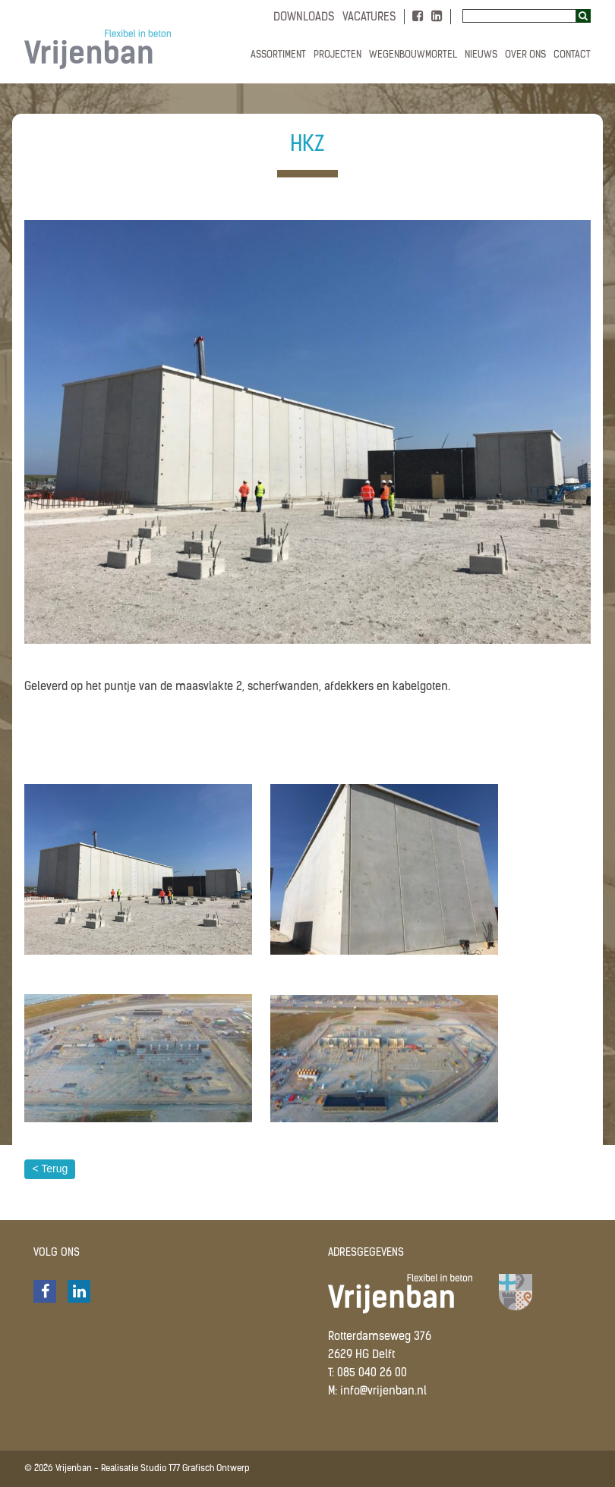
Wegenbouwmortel (413, 55)
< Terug (50, 1168)
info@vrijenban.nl (383, 1392)
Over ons (525, 55)
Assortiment (278, 55)
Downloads (304, 18)
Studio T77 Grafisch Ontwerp (195, 1468)
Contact (572, 55)
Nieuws (481, 55)
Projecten (337, 55)
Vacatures (369, 18)
